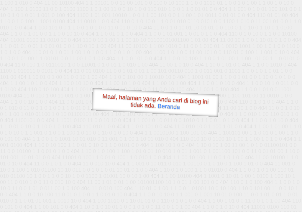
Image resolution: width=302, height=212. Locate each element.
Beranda (168, 106)
